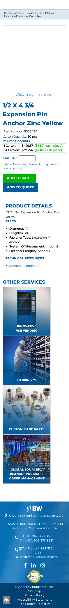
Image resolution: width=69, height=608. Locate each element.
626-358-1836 (40, 536)
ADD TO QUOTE (20, 187)
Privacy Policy (35, 595)
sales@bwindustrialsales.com (36, 557)
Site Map (34, 591)
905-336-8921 (43, 540)
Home (7, 12)
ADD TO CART (19, 178)
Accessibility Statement (34, 599)
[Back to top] (6, 600)
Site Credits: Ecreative (35, 604)
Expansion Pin (34, 12)
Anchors (19, 12)
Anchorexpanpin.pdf (24, 266)
